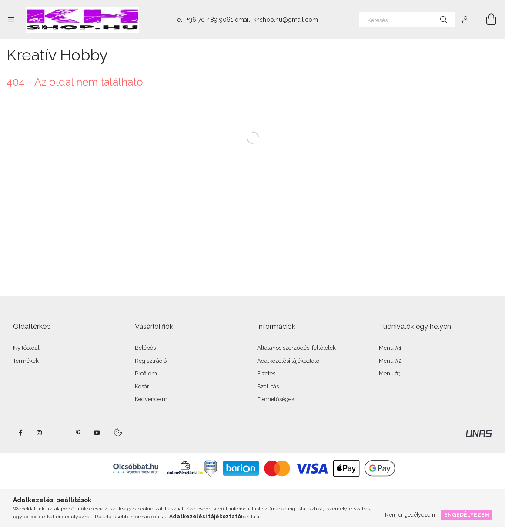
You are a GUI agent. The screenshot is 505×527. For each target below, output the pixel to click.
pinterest (77, 432)
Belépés (145, 348)
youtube (97, 432)
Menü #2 (390, 361)
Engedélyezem (466, 514)
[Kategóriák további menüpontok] (11, 19)
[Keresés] (407, 19)
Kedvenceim (151, 399)
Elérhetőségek (275, 399)
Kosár (142, 386)
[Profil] (465, 19)
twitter (58, 432)
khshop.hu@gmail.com (285, 19)
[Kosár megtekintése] (486, 19)
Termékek (26, 361)
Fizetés (266, 373)
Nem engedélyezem (410, 514)
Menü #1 (390, 348)
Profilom (146, 373)
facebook (20, 432)
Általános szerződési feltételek (296, 348)
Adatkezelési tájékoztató (288, 361)
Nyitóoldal (26, 348)
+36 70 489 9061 (210, 19)
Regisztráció (151, 361)
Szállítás (268, 386)
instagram (39, 432)
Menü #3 (390, 373)
